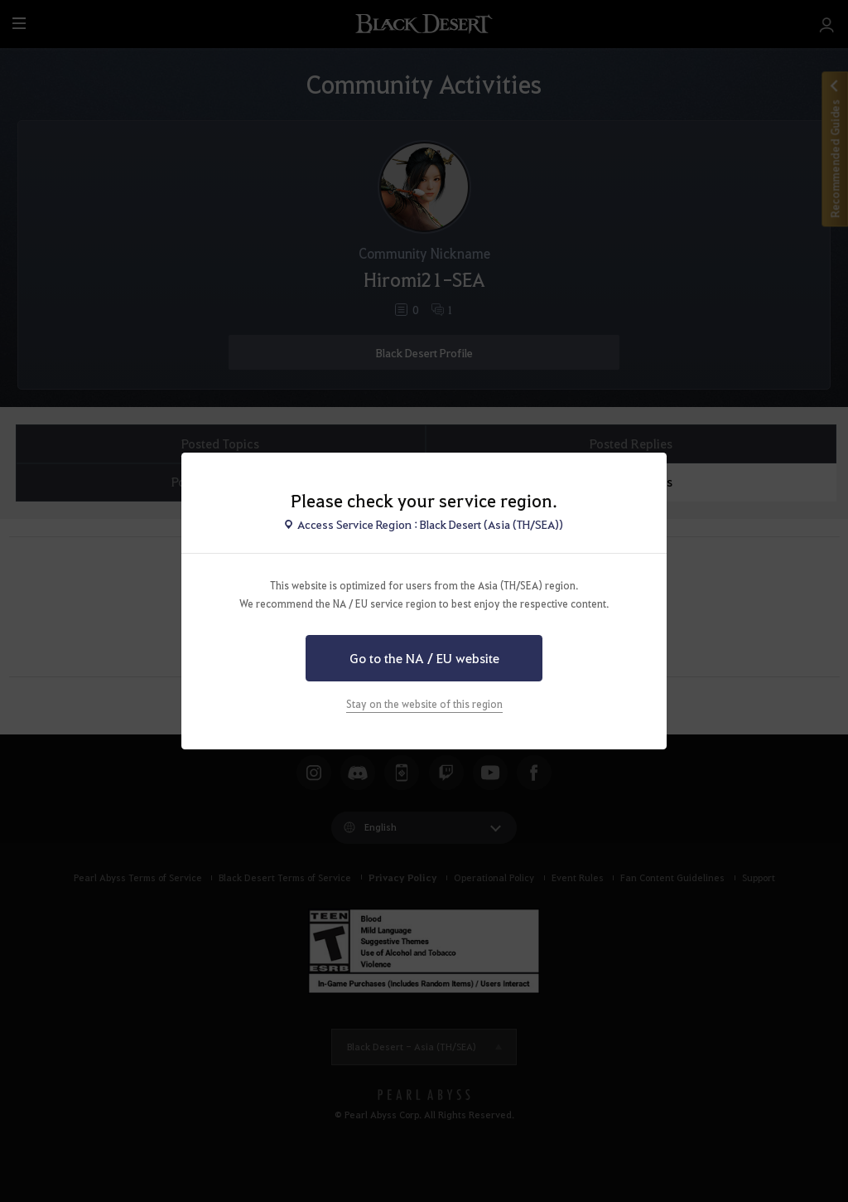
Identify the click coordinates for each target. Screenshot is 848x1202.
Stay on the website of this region (424, 703)
